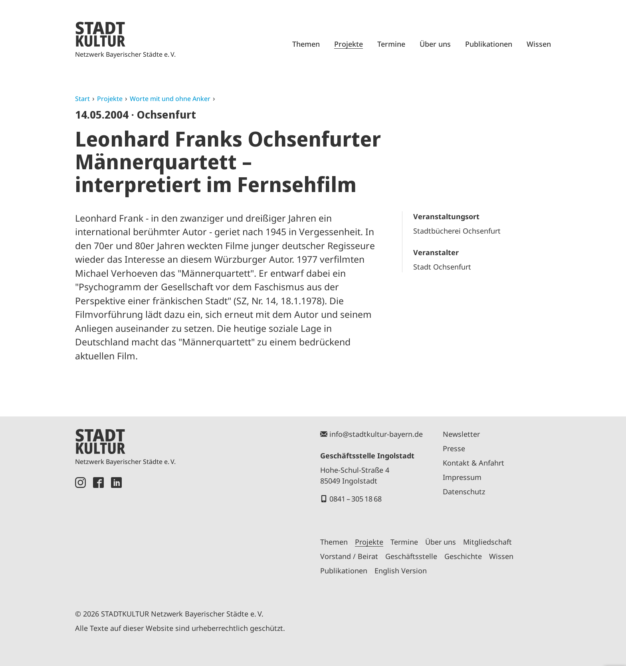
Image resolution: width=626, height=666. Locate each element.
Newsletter (461, 434)
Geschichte (463, 556)
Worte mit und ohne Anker (170, 98)
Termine (391, 44)
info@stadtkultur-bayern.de (376, 434)
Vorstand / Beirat (349, 556)
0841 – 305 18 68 (355, 498)
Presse (454, 448)
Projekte (348, 44)
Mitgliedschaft (487, 542)
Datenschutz (464, 491)
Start (82, 98)
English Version (400, 570)
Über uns (435, 44)
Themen (306, 44)
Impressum (462, 477)
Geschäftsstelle (411, 556)
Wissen (539, 44)
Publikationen (488, 44)
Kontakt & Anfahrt (473, 463)
